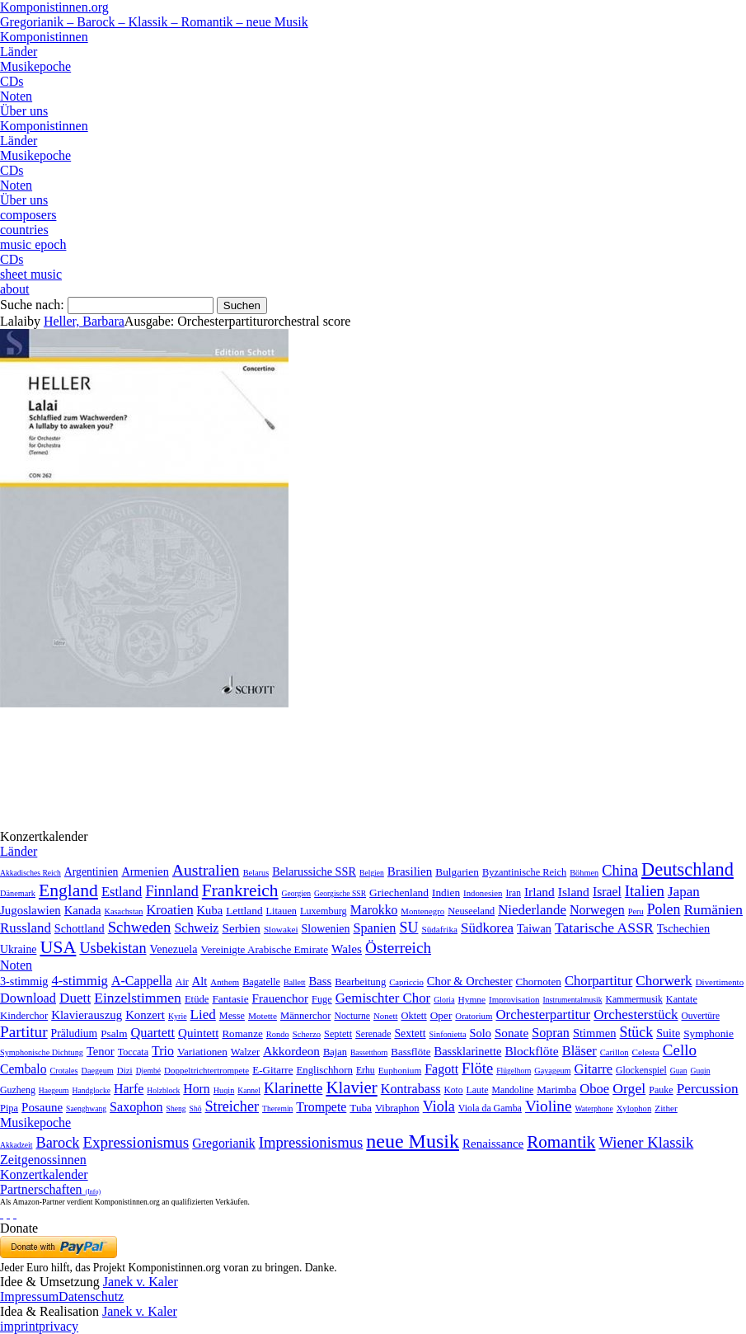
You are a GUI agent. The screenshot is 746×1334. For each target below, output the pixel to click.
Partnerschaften (50, 1189)
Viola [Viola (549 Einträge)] (439, 1106)
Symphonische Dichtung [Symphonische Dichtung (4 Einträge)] (41, 1052)
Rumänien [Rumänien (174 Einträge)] (713, 909)
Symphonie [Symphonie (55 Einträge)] (708, 1033)
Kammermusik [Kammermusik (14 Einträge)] (634, 999)
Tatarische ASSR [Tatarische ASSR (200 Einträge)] (604, 927)
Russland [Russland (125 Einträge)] (25, 928)
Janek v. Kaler (140, 1282)
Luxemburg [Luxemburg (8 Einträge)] (323, 911)
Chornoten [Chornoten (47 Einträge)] (538, 981)
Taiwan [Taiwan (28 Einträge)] (534, 928)
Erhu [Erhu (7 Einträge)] (365, 1070)
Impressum (29, 1296)
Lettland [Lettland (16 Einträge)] (244, 910)
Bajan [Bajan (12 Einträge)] (335, 1052)
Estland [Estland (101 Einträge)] (122, 892)
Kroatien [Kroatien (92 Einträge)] (169, 910)
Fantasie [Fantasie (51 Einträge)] (230, 999)
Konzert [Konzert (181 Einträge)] (145, 1015)
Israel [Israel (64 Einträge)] (607, 892)
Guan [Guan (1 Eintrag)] (678, 1070)
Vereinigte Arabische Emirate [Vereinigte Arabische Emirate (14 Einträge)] (264, 949)
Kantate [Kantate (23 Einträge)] (681, 999)
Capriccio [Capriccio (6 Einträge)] (406, 982)
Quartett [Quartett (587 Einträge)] (152, 1032)
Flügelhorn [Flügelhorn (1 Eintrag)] (513, 1070)
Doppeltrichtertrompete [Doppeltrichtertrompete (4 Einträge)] (206, 1070)
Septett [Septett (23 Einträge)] (338, 1034)
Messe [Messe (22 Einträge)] (232, 1016)
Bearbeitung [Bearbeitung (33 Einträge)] (360, 982)
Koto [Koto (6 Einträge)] (453, 1090)
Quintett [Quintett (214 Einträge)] (198, 1033)
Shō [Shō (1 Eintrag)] (196, 1108)
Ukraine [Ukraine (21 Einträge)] (18, 949)
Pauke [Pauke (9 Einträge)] (661, 1090)
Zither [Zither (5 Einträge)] (666, 1108)
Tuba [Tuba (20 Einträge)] (361, 1107)
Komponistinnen (44, 37)
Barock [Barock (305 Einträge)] (57, 1142)
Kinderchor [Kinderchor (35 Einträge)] (24, 1016)
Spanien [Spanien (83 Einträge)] (374, 928)
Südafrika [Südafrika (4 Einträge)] (439, 929)
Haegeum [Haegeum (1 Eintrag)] (54, 1090)
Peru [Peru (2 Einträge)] (636, 911)
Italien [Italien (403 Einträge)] (644, 891)
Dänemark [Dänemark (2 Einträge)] (17, 893)
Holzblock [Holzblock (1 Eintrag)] (163, 1090)
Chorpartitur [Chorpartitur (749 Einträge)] (598, 981)
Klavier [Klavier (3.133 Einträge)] (351, 1087)
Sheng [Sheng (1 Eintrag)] (176, 1108)
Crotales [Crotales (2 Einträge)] (63, 1070)
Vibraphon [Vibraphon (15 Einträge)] (397, 1108)
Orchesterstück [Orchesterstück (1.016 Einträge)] (636, 1014)
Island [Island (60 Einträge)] (573, 892)
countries (24, 230)
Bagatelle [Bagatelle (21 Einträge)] (261, 982)
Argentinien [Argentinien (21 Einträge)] (91, 872)
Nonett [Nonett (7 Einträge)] (385, 1016)
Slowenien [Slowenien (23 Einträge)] (326, 929)
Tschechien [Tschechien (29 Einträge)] (683, 928)
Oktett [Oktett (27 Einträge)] (414, 1016)
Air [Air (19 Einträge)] (182, 982)
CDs (11, 81)
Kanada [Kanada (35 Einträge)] (82, 910)
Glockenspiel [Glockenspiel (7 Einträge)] (641, 1070)
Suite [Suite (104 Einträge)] (668, 1033)
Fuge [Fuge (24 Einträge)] (322, 999)
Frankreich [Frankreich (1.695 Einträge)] (240, 890)
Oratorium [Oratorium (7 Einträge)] (473, 1016)
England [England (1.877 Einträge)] (68, 890)
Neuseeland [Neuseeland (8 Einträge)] (471, 911)
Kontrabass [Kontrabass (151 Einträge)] (411, 1089)
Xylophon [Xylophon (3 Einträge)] (634, 1108)
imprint (19, 1326)
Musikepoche (35, 66)
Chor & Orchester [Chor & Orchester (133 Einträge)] (470, 981)
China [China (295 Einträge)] (620, 870)
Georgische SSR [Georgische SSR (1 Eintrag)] (340, 893)
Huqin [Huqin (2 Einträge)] (224, 1090)
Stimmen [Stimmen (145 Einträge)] (595, 1033)
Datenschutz (91, 1296)
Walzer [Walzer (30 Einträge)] (245, 1052)
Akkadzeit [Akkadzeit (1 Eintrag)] (16, 1144)
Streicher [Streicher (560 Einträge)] (232, 1106)
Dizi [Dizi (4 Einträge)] (125, 1070)
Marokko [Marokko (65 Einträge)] (374, 910)
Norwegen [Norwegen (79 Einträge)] (597, 910)
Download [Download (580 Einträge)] (28, 998)
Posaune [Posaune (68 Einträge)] (42, 1107)
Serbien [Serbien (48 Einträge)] (241, 928)
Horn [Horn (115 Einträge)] (196, 1089)
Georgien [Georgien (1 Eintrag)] (297, 893)
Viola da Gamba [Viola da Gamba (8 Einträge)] (490, 1108)
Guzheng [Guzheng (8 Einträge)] (17, 1090)
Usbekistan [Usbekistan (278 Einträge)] (112, 948)
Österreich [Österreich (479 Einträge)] (398, 947)
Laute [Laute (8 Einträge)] (478, 1090)
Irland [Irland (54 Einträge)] (539, 892)
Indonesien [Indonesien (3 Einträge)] (482, 893)
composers (28, 215)
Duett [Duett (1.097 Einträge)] (75, 998)
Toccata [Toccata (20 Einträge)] (133, 1052)
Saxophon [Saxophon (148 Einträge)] (136, 1107)
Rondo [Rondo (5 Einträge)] (277, 1034)
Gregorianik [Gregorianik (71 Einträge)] (223, 1143)
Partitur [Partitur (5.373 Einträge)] (24, 1031)
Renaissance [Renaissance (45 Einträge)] (492, 1143)
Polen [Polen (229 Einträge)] (664, 909)
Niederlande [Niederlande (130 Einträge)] (532, 910)
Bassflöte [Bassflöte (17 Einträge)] (410, 1051)
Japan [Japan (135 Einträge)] (684, 892)
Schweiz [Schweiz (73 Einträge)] (196, 928)
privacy (58, 1326)
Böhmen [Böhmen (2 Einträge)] (584, 872)
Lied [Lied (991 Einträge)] (203, 1014)
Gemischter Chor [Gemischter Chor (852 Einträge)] (382, 998)
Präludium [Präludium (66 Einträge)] (74, 1033)
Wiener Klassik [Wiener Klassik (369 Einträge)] (645, 1142)
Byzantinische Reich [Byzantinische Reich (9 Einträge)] (524, 872)
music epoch (33, 244)
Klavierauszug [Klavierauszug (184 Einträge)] (86, 1015)
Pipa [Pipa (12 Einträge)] (9, 1108)
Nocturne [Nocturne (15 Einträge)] (352, 1016)
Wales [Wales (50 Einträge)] (346, 949)
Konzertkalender (44, 1174)
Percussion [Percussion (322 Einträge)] (708, 1089)
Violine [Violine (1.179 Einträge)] (548, 1106)
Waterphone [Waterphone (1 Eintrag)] (594, 1108)
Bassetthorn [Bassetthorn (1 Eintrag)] (368, 1052)
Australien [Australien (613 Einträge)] (206, 870)
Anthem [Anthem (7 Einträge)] (224, 982)
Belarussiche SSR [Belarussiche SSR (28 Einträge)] (314, 871)
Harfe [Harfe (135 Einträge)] (128, 1089)
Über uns (24, 111)
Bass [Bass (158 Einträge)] (320, 981)
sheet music (31, 274)
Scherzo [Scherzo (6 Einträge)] (307, 1034)
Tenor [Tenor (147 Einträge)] (101, 1051)
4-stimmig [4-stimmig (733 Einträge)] (79, 981)
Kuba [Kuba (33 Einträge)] (210, 910)
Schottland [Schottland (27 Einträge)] (79, 928)
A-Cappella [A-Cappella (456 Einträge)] (141, 981)
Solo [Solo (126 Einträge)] (480, 1033)
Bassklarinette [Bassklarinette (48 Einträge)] (468, 1051)
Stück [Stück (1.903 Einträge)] (636, 1032)
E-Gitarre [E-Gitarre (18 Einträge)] (272, 1070)
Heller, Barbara (84, 321)
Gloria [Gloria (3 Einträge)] (444, 999)
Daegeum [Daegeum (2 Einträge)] (98, 1070)
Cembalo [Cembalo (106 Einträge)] (23, 1069)
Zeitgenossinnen (43, 1160)
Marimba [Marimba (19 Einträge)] (556, 1089)
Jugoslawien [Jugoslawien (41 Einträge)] (30, 910)
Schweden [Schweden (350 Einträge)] (139, 927)
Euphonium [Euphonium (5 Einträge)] (400, 1070)
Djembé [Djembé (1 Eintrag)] (148, 1070)
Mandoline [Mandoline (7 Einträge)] (513, 1090)
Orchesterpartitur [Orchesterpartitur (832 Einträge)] (542, 1014)
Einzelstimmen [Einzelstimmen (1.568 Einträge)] (137, 997)
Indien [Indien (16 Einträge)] (446, 892)
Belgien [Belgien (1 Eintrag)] (371, 872)
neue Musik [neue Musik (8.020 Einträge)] (412, 1141)
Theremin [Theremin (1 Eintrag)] (277, 1108)
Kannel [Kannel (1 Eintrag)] (248, 1090)
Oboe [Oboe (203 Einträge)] (594, 1089)
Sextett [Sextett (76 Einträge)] (409, 1033)
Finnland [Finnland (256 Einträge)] (171, 891)
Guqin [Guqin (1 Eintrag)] (701, 1070)
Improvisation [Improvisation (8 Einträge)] (514, 999)
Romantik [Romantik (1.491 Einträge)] (561, 1142)
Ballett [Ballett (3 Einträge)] (295, 982)
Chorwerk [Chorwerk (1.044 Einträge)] (664, 981)
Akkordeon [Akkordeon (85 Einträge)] (291, 1051)
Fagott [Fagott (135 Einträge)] (441, 1069)
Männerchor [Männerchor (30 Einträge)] (305, 1016)
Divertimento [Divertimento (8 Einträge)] (720, 982)
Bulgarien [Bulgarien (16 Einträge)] (457, 872)
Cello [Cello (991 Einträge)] (680, 1050)
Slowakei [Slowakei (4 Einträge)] (281, 929)
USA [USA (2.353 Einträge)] (58, 947)
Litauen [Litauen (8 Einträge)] (281, 911)
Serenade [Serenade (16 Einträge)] (373, 1034)
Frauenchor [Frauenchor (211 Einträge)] (280, 998)
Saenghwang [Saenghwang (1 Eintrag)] (86, 1108)
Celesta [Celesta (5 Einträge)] (645, 1052)
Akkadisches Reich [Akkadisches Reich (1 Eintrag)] (30, 872)
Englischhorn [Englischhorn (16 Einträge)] (324, 1070)
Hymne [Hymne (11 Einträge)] (472, 999)
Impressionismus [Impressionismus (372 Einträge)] (311, 1142)
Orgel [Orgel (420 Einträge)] (628, 1088)
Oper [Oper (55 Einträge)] (441, 1015)
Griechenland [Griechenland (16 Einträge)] (399, 892)
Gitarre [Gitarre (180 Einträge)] (594, 1069)
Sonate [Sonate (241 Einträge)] (511, 1033)
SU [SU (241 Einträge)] (408, 927)
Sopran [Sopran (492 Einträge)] (551, 1033)
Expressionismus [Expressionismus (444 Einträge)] (135, 1142)
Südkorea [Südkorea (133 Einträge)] (487, 928)
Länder (18, 52)
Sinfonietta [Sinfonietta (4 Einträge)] (448, 1034)
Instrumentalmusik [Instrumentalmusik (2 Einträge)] (573, 999)
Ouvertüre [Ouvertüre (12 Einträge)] (701, 1016)
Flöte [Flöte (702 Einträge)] (477, 1068)
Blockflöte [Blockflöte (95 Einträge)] (531, 1051)
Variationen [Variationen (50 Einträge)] (202, 1051)
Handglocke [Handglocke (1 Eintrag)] (91, 1090)
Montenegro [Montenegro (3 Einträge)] (422, 911)
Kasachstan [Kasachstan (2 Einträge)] (124, 911)
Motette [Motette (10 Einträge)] (262, 1016)
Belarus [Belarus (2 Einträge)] (256, 872)
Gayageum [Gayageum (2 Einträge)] (552, 1070)
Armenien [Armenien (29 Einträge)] (144, 871)
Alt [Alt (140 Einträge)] (200, 981)
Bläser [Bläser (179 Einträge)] (579, 1051)
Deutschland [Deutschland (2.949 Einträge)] (687, 869)
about (15, 289)
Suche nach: (32, 305)
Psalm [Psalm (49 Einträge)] (114, 1033)
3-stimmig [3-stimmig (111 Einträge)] (24, 981)
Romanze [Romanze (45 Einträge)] (242, 1033)
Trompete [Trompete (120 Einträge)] (321, 1107)
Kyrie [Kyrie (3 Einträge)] (177, 1016)
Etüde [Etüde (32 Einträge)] (197, 999)
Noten (16, 96)
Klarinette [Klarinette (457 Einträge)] (293, 1088)
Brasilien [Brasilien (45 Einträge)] (409, 871)
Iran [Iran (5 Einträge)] (513, 893)
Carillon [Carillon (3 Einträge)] (614, 1052)
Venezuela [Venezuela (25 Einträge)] (174, 949)
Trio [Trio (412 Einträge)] (163, 1051)
